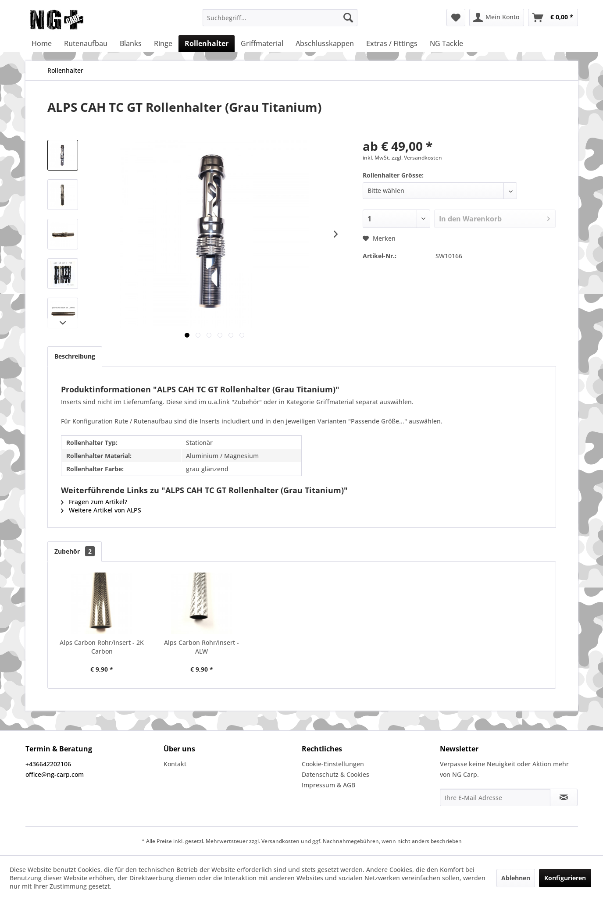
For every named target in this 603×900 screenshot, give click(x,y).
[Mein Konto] (496, 17)
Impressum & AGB (328, 785)
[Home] (41, 43)
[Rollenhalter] (206, 43)
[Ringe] (163, 43)
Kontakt (175, 764)
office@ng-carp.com (54, 774)
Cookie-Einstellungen (333, 764)
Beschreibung (74, 356)
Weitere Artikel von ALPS (101, 510)
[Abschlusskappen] (324, 43)
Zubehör (74, 551)
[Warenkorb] (553, 17)
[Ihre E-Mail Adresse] (495, 797)
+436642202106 (48, 764)
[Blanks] (131, 43)
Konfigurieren (565, 878)
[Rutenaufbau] (86, 43)
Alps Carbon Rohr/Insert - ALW (201, 646)
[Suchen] (348, 17)
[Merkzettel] (455, 17)
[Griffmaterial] (262, 43)
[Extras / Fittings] (392, 43)
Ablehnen (515, 878)
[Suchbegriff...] (280, 17)
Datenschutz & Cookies (335, 774)
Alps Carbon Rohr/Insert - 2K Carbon (102, 646)
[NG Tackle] (446, 43)
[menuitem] (280, 17)
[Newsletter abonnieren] (564, 797)
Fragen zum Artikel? (94, 502)
